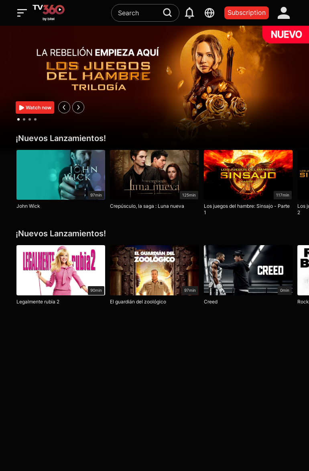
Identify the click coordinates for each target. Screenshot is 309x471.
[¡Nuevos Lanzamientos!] (155, 138)
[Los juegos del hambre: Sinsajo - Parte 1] (248, 184)
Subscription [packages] (247, 12)
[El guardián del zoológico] (154, 276)
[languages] (209, 13)
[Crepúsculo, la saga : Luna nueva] (154, 181)
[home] (49, 13)
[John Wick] (61, 181)
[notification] (189, 13)
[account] (284, 13)
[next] (78, 107)
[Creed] (248, 276)
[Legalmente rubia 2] (61, 276)
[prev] (64, 107)
